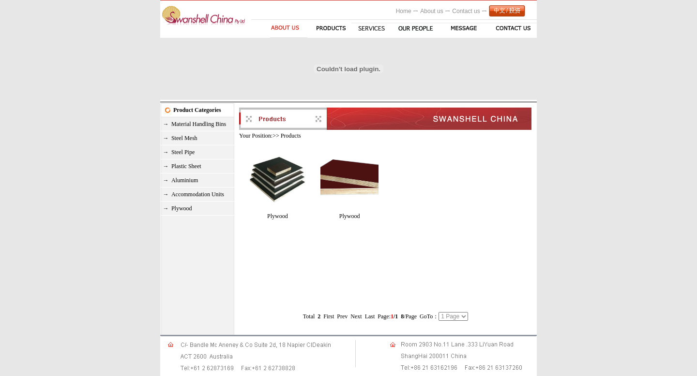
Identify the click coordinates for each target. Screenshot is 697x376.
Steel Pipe (183, 152)
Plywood (181, 208)
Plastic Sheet (186, 166)
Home (403, 11)
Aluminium (184, 180)
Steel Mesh (184, 138)
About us (431, 11)
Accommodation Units (197, 194)
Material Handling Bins (198, 124)
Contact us (466, 11)
